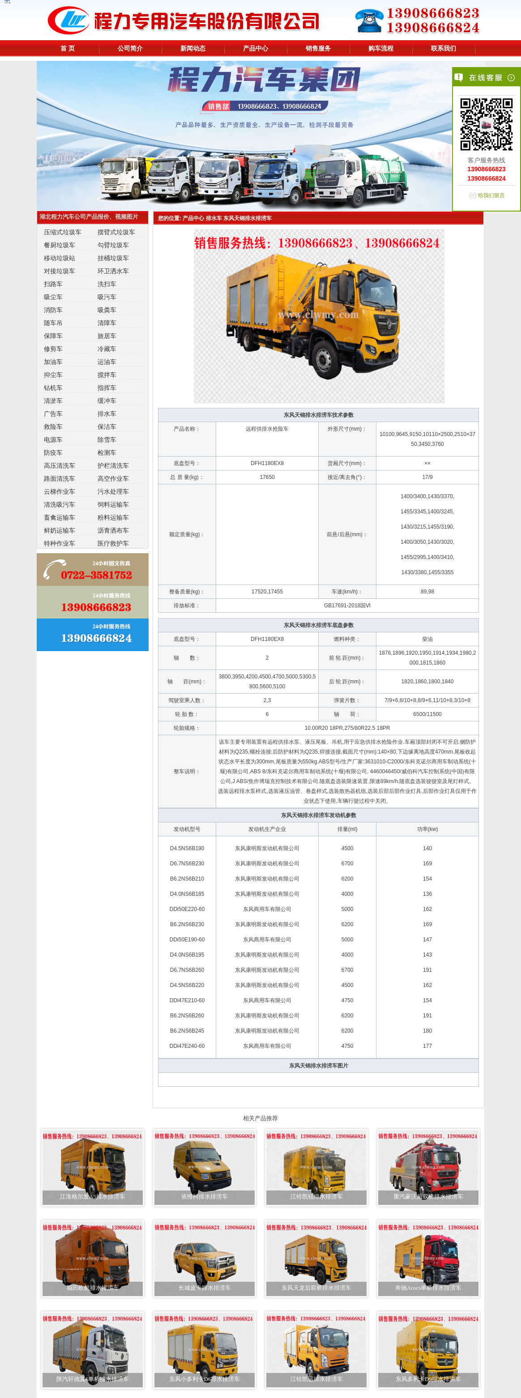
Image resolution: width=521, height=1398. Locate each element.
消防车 (53, 309)
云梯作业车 (59, 491)
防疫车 (53, 452)
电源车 (53, 439)
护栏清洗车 (113, 465)
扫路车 (53, 284)
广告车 (53, 413)
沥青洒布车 (113, 530)
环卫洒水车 (113, 271)
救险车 (53, 426)
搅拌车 (107, 374)
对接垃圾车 (59, 271)
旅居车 (107, 335)
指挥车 (107, 387)
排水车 (107, 413)
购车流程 (380, 48)
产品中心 (255, 48)
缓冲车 (107, 400)
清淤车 (53, 400)
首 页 (67, 48)
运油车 (107, 361)
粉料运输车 (113, 517)
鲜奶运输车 (59, 530)
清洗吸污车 (59, 504)
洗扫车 (107, 284)
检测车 (107, 452)
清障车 (107, 322)
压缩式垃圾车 (62, 232)
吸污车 (107, 297)
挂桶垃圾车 (113, 258)
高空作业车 (113, 478)
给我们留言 (491, 195)
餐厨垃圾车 (59, 245)
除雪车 (107, 439)
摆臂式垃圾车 (116, 232)
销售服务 (318, 48)
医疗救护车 (113, 543)
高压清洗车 (59, 465)
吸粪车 (107, 309)
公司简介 (130, 48)
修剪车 (53, 348)
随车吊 (53, 322)
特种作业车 (59, 543)
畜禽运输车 (59, 517)
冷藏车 (107, 348)
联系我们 (443, 48)
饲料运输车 (113, 504)
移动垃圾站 (59, 258)
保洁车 (107, 426)
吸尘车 (53, 297)
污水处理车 (113, 491)
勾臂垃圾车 (113, 245)
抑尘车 (53, 374)
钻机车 (53, 387)
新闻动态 (192, 48)
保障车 (53, 335)
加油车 (53, 361)
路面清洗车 (59, 478)
